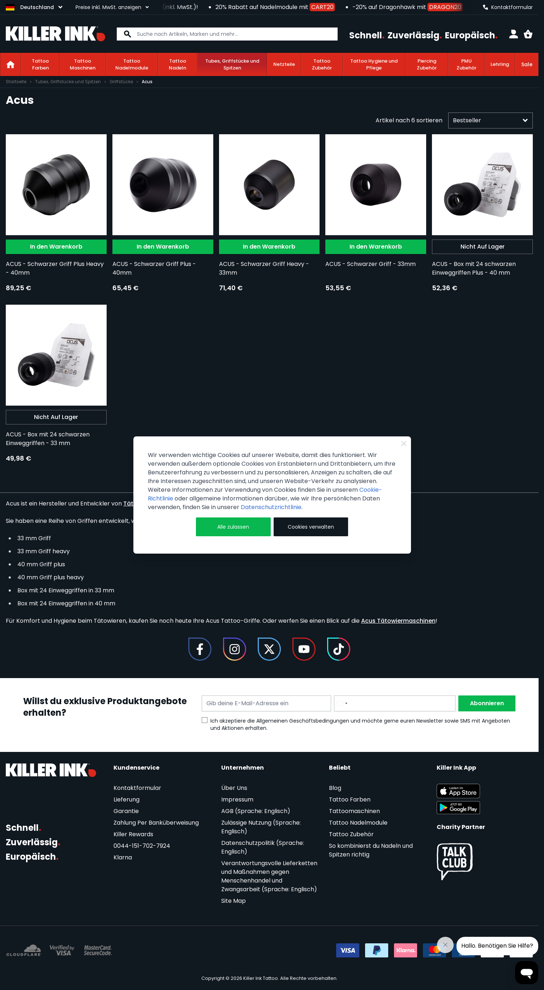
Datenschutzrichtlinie (271, 507)
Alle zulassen (233, 526)
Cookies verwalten (311, 526)
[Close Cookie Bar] (403, 443)
